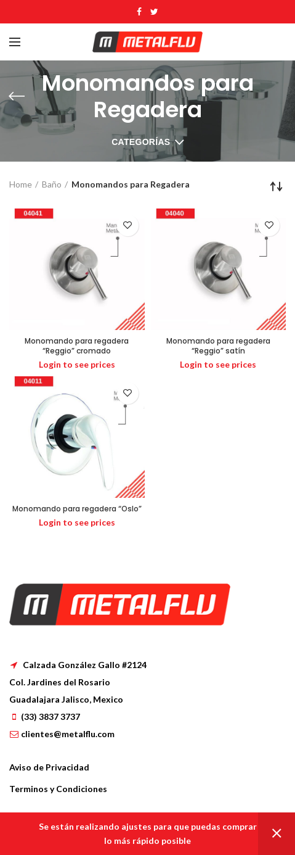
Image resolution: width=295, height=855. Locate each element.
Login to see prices (77, 364)
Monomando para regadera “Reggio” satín (218, 345)
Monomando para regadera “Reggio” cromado (77, 345)
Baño (52, 184)
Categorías (140, 142)
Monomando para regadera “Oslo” (77, 509)
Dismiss (276, 833)
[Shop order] (276, 186)
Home (20, 184)
